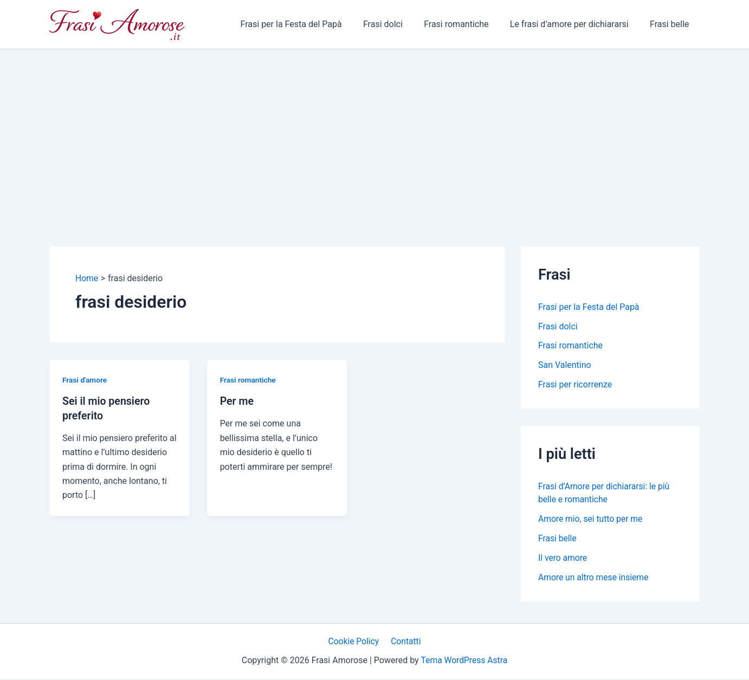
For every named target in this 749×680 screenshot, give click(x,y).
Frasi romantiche (466, 24)
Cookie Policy (355, 642)
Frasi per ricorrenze (575, 385)
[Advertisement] (374, 130)
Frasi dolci (397, 24)
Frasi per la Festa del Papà (308, 24)
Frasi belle (671, 24)
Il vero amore (563, 558)
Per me (237, 400)
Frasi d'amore (85, 379)
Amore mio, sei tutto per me (591, 519)
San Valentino (564, 365)
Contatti (405, 642)
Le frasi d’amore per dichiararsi (575, 24)
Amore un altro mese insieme (594, 578)
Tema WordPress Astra (464, 661)
